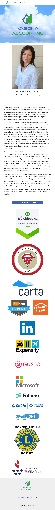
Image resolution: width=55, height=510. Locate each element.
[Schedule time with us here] (27, 202)
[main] (27, 93)
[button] (2, 2)
